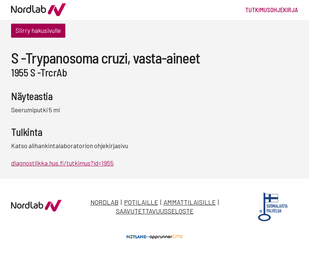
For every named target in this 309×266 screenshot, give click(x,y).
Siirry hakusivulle (38, 30)
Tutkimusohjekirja (271, 9)
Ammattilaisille (190, 202)
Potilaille (141, 202)
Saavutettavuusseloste (154, 211)
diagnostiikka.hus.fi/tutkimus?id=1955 (62, 163)
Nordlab (104, 202)
